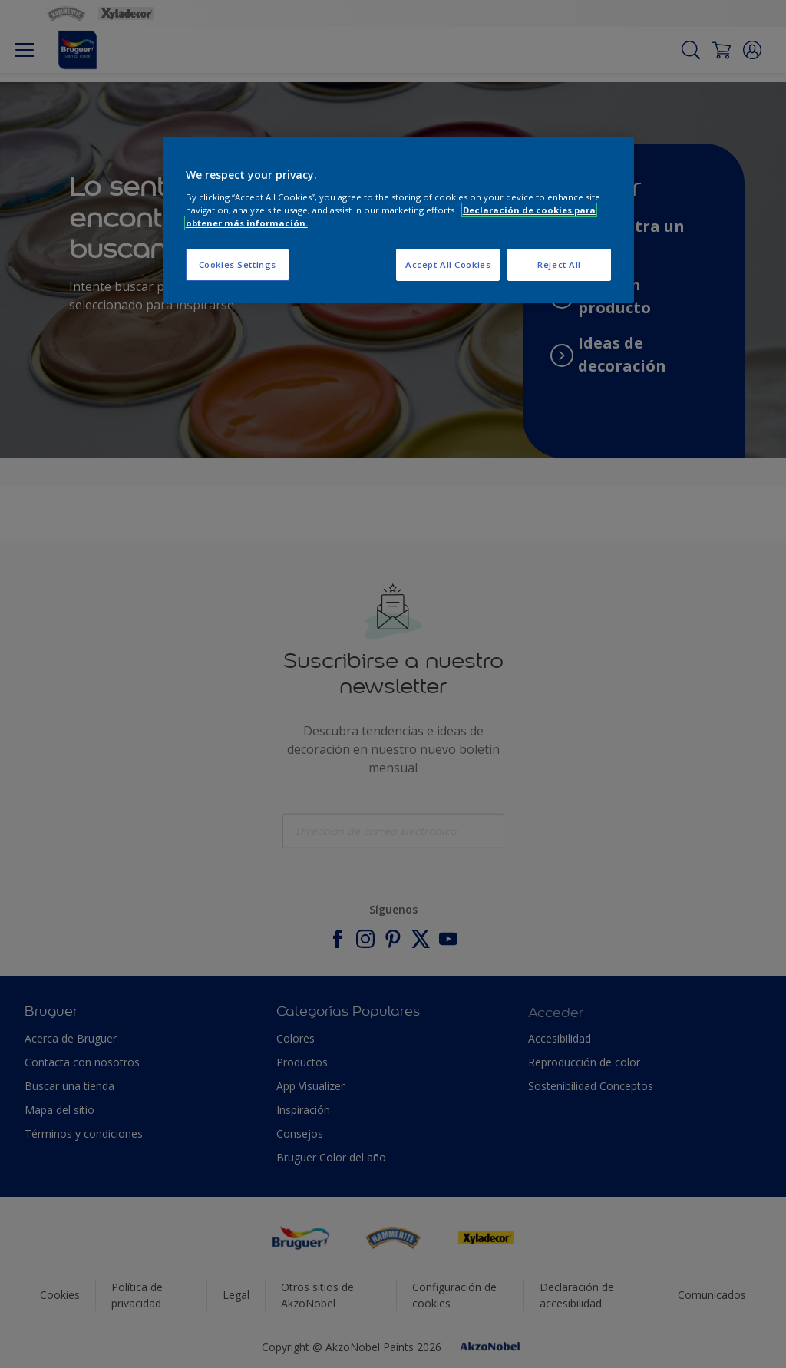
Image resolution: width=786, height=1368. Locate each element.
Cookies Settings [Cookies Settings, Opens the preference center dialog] (237, 264)
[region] (398, 220)
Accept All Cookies (447, 264)
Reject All (559, 264)
